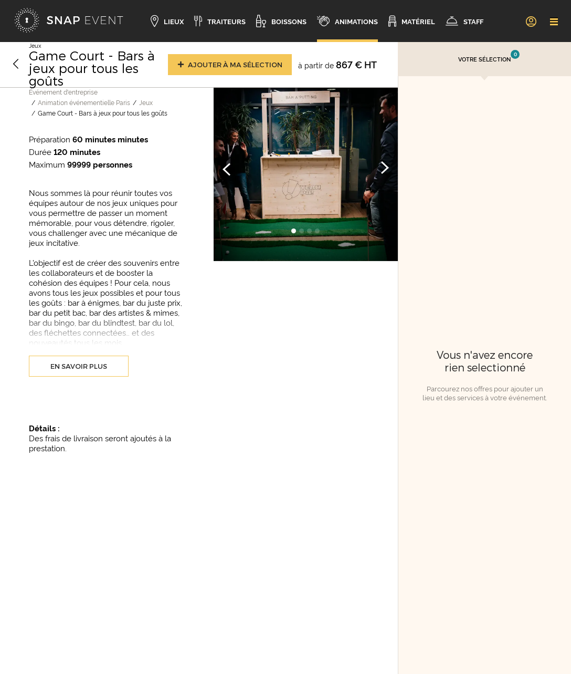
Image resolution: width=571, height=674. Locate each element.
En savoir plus (78, 366)
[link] (530, 21)
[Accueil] (68, 21)
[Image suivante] (385, 168)
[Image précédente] (227, 168)
